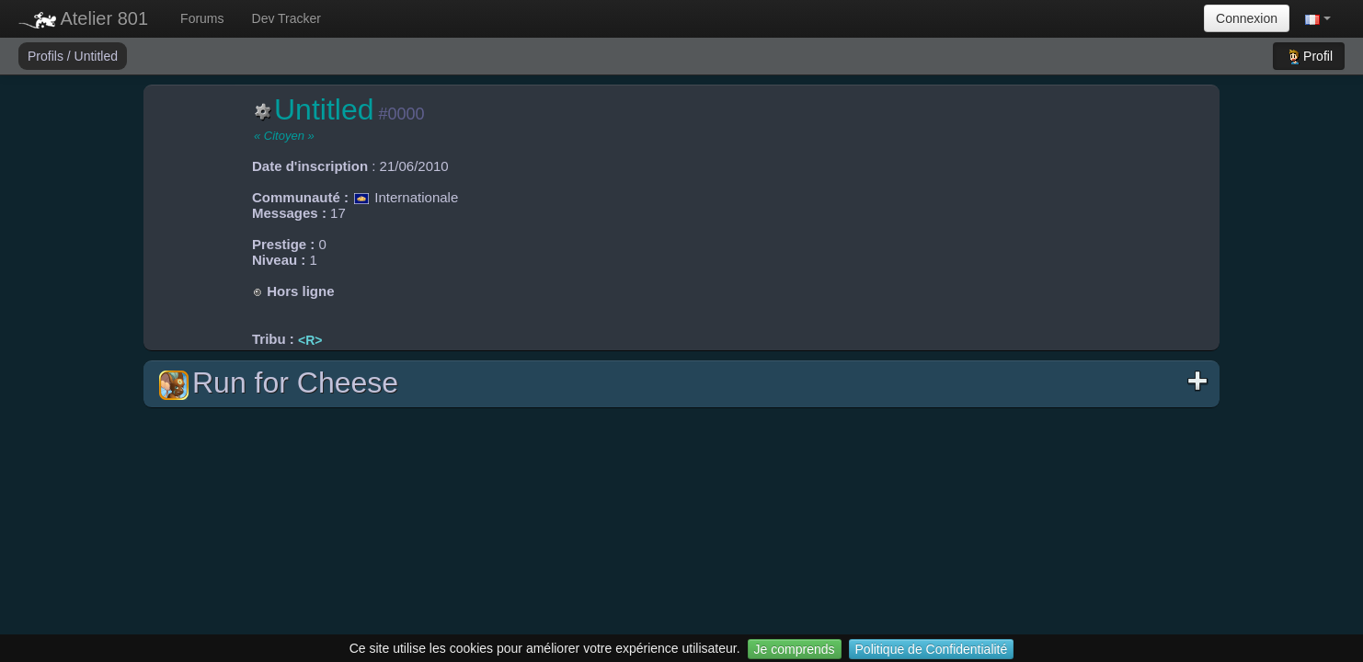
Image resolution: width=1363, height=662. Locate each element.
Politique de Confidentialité (931, 649)
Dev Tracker (286, 18)
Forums (201, 18)
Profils (47, 56)
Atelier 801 (83, 18)
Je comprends (794, 649)
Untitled (96, 56)
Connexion (1246, 18)
